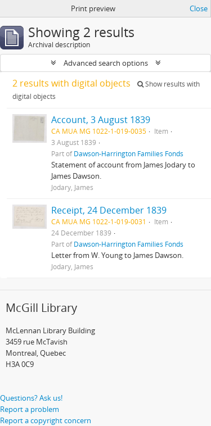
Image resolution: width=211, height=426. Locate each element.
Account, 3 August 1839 (100, 120)
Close (199, 8)
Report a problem (29, 409)
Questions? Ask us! (31, 398)
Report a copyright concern (45, 420)
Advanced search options (106, 63)
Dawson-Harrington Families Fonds (128, 153)
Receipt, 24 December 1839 (109, 210)
